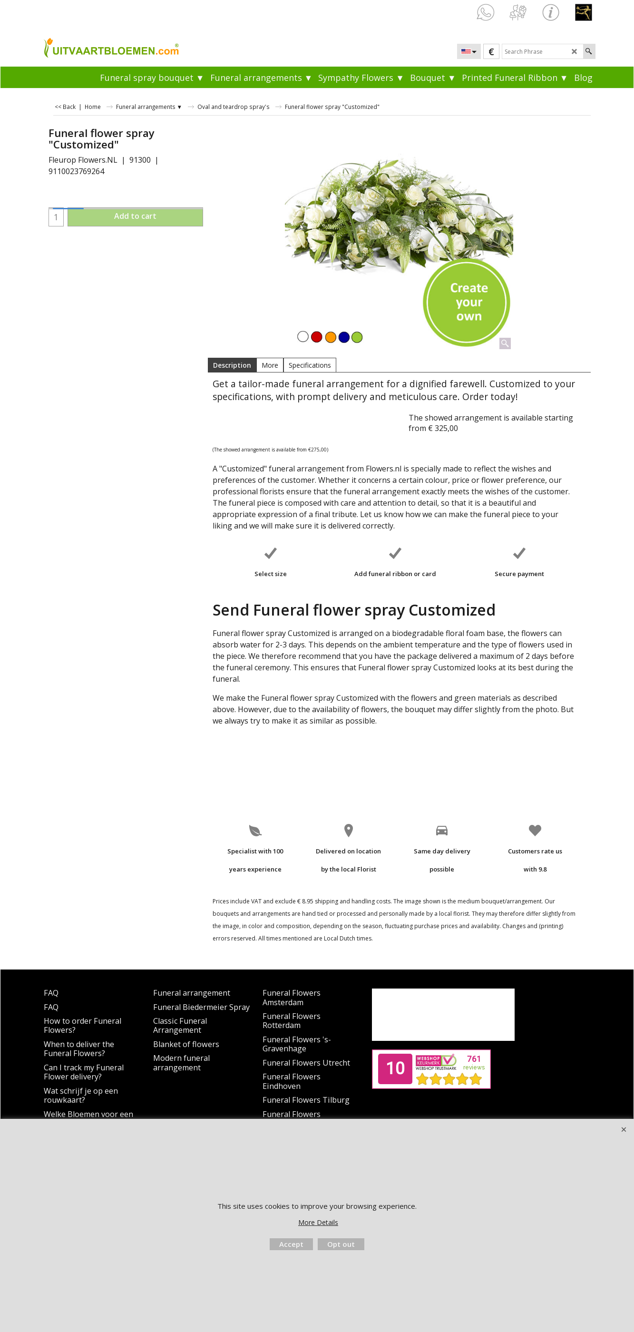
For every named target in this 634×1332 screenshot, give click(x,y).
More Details (318, 1222)
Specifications (310, 365)
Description (232, 365)
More (270, 365)
